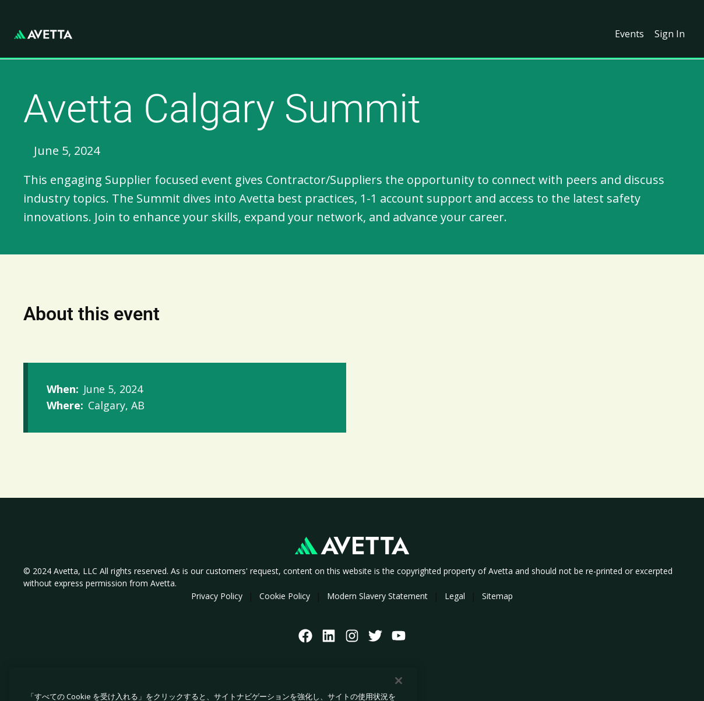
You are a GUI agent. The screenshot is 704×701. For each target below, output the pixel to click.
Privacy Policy (216, 595)
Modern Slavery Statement (377, 595)
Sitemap (497, 595)
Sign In (669, 33)
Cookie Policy (284, 595)
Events (629, 33)
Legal (455, 595)
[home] (43, 34)
